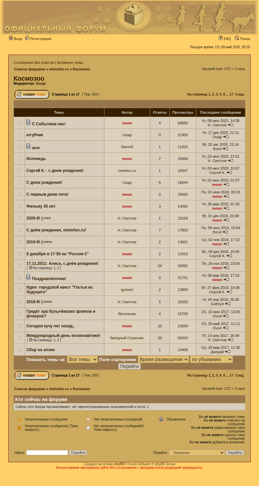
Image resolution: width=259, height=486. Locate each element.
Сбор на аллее (40, 349)
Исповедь (36, 158)
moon (127, 123)
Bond (217, 149)
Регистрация (38, 39)
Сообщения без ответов (34, 62)
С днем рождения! (44, 182)
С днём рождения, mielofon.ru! (56, 230)
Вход (15, 39)
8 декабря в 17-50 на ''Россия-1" (57, 254)
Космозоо (81, 69)
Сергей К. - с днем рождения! (55, 170)
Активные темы (70, 62)
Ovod (217, 316)
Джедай (217, 352)
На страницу (197, 94)
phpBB (119, 464)
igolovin (127, 290)
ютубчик (34, 135)
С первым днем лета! (47, 194)
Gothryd (217, 304)
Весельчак (127, 314)
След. (239, 94)
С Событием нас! (49, 124)
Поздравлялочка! (49, 278)
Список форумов (29, 69)
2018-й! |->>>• (39, 302)
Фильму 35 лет (41, 206)
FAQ (225, 39)
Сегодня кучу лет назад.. (50, 326)
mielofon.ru (59, 69)
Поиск (242, 39)
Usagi (41, 83)
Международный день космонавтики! (63, 335)
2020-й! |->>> (38, 218)
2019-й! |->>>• (39, 242)
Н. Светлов (217, 125)
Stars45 (127, 147)
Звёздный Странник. (127, 338)
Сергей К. (217, 173)
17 (231, 94)
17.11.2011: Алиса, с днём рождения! (62, 263)
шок (36, 147)
